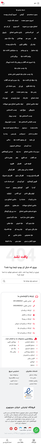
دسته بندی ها (20, 10)
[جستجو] (20, 281)
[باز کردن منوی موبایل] (36, 3)
